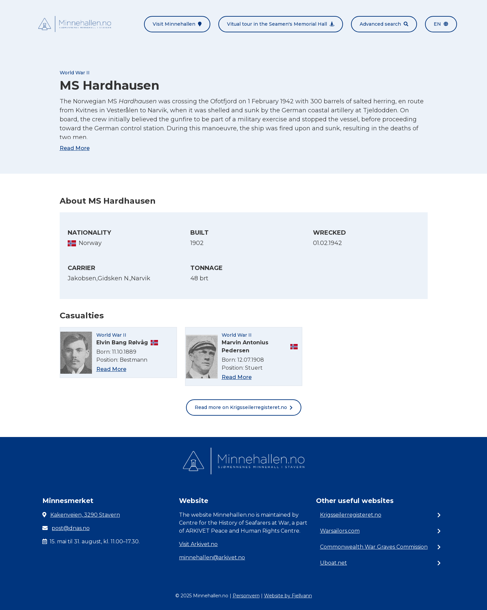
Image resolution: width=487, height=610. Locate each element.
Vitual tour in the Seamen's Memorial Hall (280, 24)
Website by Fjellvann (288, 596)
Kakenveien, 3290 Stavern (85, 515)
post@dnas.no (71, 528)
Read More (75, 148)
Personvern (246, 596)
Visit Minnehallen (177, 24)
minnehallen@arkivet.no (212, 557)
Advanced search (384, 24)
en (441, 24)
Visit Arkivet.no (198, 544)
